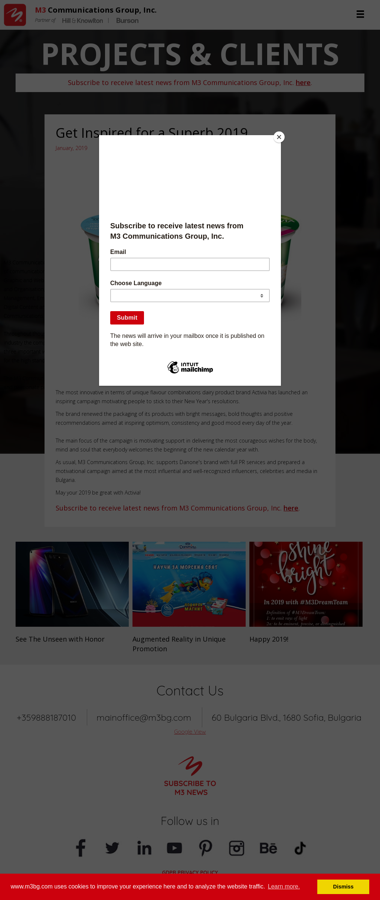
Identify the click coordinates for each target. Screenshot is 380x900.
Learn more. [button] (284, 886)
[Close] (279, 137)
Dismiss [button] (343, 887)
